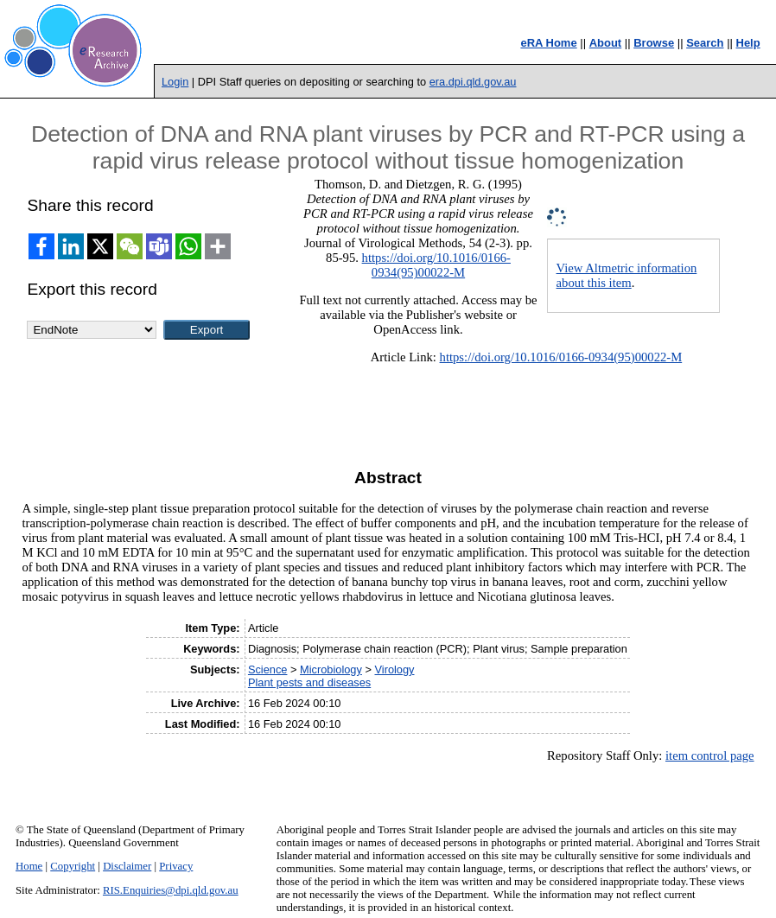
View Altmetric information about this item (627, 275)
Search (704, 42)
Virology (394, 669)
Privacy (176, 866)
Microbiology (331, 669)
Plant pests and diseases (309, 682)
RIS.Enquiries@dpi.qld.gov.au (171, 890)
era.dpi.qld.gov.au (473, 81)
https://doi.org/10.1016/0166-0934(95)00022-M (436, 265)
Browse (653, 42)
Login (175, 81)
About (605, 42)
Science (268, 669)
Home (29, 866)
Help (748, 42)
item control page (709, 755)
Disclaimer (127, 866)
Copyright (72, 866)
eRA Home (548, 42)
